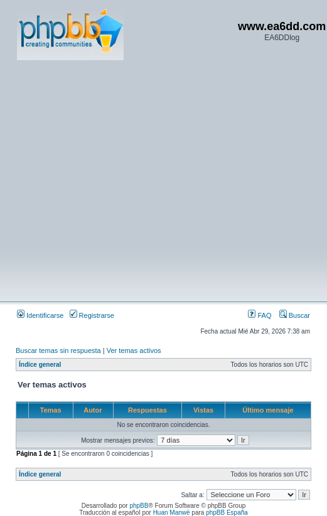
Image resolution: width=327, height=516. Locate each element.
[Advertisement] (117, 180)
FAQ (259, 315)
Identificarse (40, 315)
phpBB (138, 505)
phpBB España (227, 512)
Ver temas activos (134, 350)
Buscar (294, 315)
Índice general (40, 364)
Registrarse (92, 315)
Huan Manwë (171, 512)
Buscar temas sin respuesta (58, 350)
